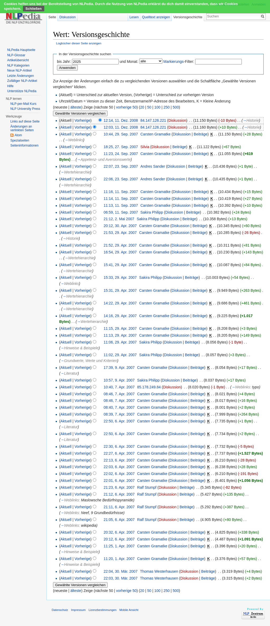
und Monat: (129, 61)
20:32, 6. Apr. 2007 (119, 532)
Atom (18, 135)
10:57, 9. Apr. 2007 (119, 380)
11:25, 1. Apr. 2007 (119, 546)
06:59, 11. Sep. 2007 (121, 212)
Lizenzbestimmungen (103, 609)
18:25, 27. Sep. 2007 (121, 147)
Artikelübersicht (18, 60)
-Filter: (178, 61)
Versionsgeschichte (187, 17)
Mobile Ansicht (128, 609)
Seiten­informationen (24, 145)
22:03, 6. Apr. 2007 (119, 467)
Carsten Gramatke (156, 134)
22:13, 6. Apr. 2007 (119, 460)
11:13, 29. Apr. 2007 (120, 335)
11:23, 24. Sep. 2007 (121, 154)
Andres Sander (153, 166)
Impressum (78, 609)
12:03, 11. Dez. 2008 (121, 127)
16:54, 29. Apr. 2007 (120, 252)
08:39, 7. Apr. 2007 (119, 414)
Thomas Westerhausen (159, 571)
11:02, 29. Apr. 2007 (120, 355)
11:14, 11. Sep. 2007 (121, 198)
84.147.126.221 (153, 120)
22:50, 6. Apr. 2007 (119, 421)
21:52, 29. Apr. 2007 (120, 245)
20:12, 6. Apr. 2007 (119, 539)
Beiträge (201, 134)
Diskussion (177, 120)
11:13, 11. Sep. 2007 (121, 205)
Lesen (134, 17)
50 (149, 107)
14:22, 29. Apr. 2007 (120, 303)
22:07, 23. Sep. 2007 (121, 166)
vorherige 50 (126, 107)
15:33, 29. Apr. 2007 (120, 277)
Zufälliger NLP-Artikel (22, 81)
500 (176, 107)
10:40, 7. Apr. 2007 (119, 387)
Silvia (145, 147)
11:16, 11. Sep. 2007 (121, 192)
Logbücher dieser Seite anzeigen (79, 43)
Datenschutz (60, 609)
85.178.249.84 (149, 387)
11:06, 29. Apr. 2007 (120, 342)
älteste (75, 107)
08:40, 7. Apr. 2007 (119, 407)
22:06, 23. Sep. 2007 (121, 179)
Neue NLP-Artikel (19, 70)
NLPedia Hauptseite (21, 50)
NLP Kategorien (18, 65)
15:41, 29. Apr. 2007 (120, 265)
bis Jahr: (64, 61)
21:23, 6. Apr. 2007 (119, 487)
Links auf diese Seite (25, 121)
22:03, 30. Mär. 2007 (120, 578)
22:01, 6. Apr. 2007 (119, 480)
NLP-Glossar (16, 55)
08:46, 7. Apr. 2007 (119, 394)
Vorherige (82, 120)
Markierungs (173, 61)
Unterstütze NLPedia (21, 91)
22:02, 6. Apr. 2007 (119, 474)
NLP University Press (25, 109)
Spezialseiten (19, 140)
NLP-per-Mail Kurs (23, 104)
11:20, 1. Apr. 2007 (119, 559)
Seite (52, 17)
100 (157, 107)
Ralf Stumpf (146, 487)
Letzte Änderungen (20, 76)
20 (142, 107)
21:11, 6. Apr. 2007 (119, 507)
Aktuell (65, 127)
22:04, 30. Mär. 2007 (120, 571)
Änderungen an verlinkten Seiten (22, 128)
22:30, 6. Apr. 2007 (119, 446)
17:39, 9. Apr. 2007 (119, 367)
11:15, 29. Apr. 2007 (120, 328)
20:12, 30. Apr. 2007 (120, 226)
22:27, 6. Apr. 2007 (119, 453)
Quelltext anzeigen (156, 17)
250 (166, 107)
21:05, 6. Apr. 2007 (119, 519)
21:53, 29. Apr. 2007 (120, 232)
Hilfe (10, 86)
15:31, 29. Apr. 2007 (120, 290)
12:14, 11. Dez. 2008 (121, 120)
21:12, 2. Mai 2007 (119, 219)
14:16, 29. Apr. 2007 (120, 316)
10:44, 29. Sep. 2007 (121, 134)
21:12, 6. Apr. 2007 (119, 494)
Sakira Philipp (152, 212)
